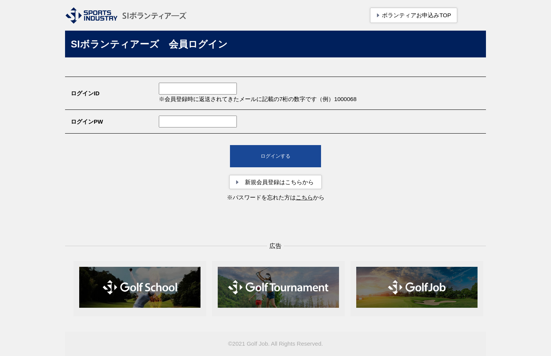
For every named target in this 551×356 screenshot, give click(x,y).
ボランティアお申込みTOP (416, 15)
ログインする (275, 156)
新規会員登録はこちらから (279, 182)
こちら (304, 197)
